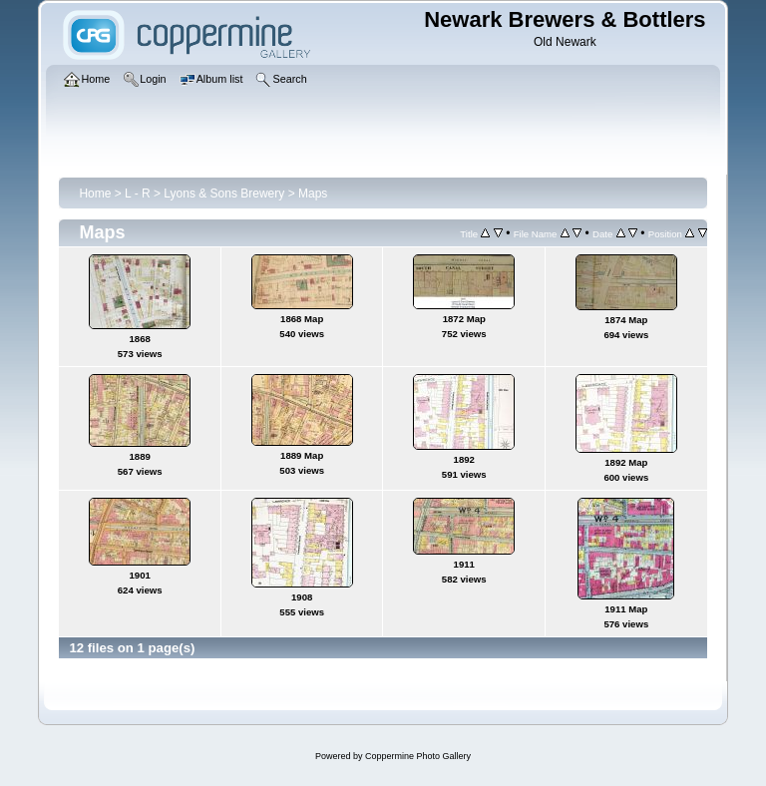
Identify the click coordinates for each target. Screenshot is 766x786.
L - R (138, 193)
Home (95, 193)
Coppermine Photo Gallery (418, 756)
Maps (312, 193)
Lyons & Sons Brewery (224, 193)
